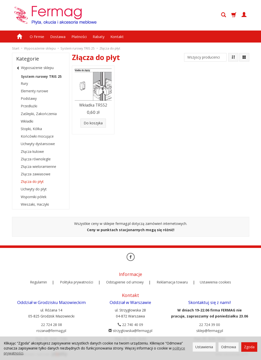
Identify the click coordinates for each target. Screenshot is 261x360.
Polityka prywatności (76, 282)
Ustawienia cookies (215, 282)
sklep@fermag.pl (209, 330)
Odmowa (228, 346)
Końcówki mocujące (37, 136)
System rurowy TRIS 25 (41, 76)
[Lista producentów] (205, 57)
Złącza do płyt (32, 181)
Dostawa (57, 36)
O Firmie (37, 36)
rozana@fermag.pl (51, 330)
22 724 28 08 (51, 324)
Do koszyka (93, 123)
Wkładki (27, 121)
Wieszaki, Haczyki (35, 204)
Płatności (79, 36)
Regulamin (38, 282)
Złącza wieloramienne (38, 166)
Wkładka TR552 (93, 105)
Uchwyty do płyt (34, 189)
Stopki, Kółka (31, 128)
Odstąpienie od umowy (125, 282)
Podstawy (29, 98)
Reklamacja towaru (172, 282)
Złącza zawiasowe (35, 174)
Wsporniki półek (33, 196)
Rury (24, 83)
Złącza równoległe (36, 159)
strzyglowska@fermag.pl (130, 330)
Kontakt (117, 36)
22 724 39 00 (209, 324)
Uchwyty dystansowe (38, 143)
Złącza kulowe (32, 151)
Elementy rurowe (34, 91)
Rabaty (98, 36)
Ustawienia (204, 346)
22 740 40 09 (130, 324)
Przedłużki (29, 106)
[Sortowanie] (233, 57)
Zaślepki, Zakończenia (39, 113)
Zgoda (249, 346)
